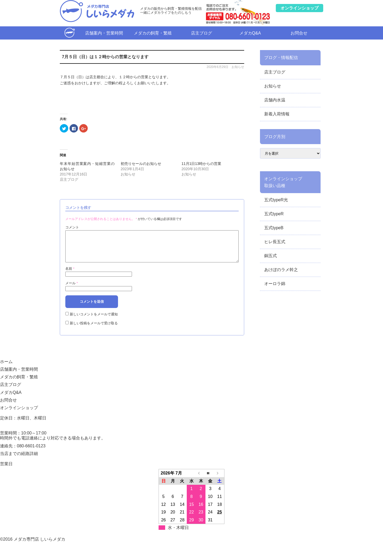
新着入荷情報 (276, 114)
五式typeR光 (276, 200)
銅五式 (270, 255)
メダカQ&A (250, 33)
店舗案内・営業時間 (104, 33)
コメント (72, 227)
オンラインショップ (19, 414)
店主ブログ (201, 33)
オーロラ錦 (274, 283)
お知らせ (238, 67)
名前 (70, 275)
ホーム (70, 33)
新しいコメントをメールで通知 (94, 320)
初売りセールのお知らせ (141, 164)
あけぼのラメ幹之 (281, 269)
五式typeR (274, 214)
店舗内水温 (274, 100)
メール (71, 289)
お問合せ (299, 33)
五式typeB (273, 228)
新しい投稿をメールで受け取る (94, 329)
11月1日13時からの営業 (201, 164)
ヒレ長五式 (274, 241)
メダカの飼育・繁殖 (153, 33)
